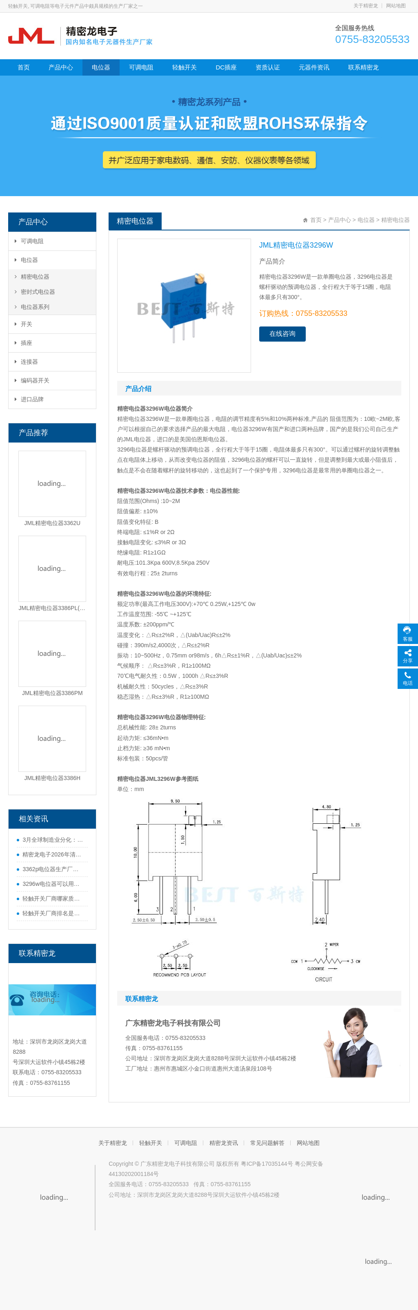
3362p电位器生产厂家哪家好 (53, 869)
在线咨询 (282, 333)
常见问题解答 (267, 1143)
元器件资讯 (314, 67)
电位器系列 (32, 307)
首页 (24, 67)
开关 (23, 324)
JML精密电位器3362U (52, 523)
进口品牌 (29, 399)
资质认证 (268, 67)
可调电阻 (141, 67)
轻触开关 (184, 67)
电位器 (101, 67)
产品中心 (61, 67)
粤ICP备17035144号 (267, 1163)
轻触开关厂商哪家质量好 (53, 898)
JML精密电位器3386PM (52, 693)
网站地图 (396, 6)
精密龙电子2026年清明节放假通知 (53, 854)
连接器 (26, 361)
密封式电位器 (35, 291)
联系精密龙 (363, 67)
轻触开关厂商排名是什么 (53, 913)
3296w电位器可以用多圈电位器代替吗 (53, 884)
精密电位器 (32, 276)
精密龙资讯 (223, 1143)
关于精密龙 (366, 6)
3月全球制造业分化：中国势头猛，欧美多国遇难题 (53, 839)
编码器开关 (32, 380)
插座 (23, 343)
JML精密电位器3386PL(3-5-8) (52, 608)
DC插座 (226, 67)
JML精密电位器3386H (52, 778)
